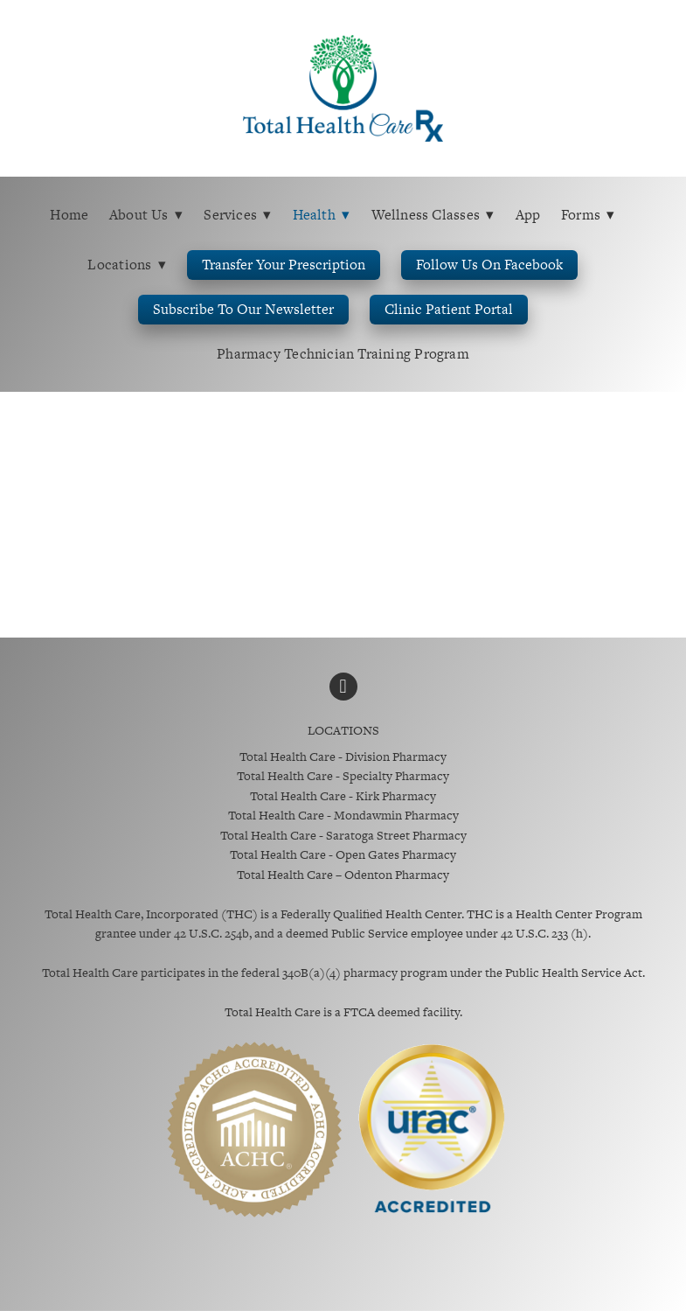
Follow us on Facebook (489, 265)
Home (69, 215)
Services (238, 215)
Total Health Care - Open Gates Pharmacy (343, 854)
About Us (146, 215)
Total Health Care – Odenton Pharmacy (343, 874)
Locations (126, 265)
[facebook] (343, 687)
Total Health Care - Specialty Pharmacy (343, 776)
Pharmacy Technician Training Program (343, 354)
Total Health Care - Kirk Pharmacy (343, 796)
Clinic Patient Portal (449, 309)
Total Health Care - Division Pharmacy (343, 756)
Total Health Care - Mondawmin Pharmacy (343, 815)
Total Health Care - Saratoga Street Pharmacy (343, 835)
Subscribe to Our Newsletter (243, 309)
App (528, 215)
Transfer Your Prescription (283, 265)
